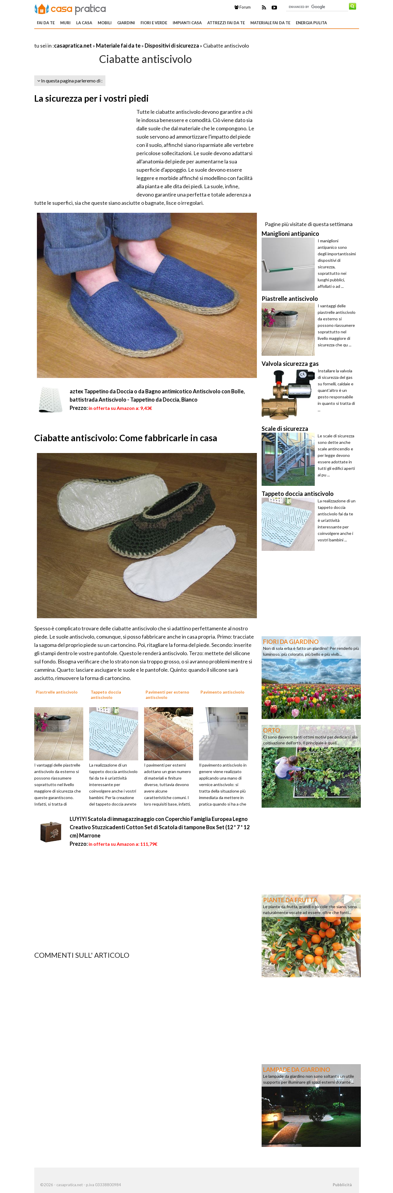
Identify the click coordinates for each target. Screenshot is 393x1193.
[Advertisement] (103, 38)
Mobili (105, 22)
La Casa (84, 22)
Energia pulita (311, 22)
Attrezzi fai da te (226, 22)
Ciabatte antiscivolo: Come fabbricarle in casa (125, 437)
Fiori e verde (154, 22)
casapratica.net (73, 45)
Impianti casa (187, 22)
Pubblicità (342, 1184)
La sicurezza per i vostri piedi (91, 98)
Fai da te (46, 22)
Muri (65, 22)
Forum (242, 7)
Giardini (126, 22)
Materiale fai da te (270, 22)
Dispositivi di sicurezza (172, 45)
